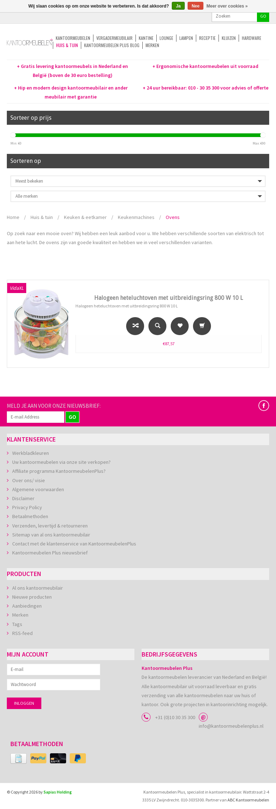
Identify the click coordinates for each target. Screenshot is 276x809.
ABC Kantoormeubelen (248, 800)
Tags (17, 624)
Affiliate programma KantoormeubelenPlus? (59, 471)
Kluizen (229, 38)
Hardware (251, 38)
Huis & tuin (67, 45)
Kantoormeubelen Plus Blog (111, 45)
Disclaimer (23, 498)
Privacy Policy (27, 507)
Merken (152, 45)
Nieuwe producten (32, 597)
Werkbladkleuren (30, 453)
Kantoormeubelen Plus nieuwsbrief (50, 552)
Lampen (186, 38)
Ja (178, 6)
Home (13, 217)
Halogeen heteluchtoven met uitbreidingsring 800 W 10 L (168, 297)
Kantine (146, 38)
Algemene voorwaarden (38, 489)
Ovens (173, 217)
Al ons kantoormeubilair (37, 588)
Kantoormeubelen (73, 38)
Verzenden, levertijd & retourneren (50, 525)
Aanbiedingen (27, 606)
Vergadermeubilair (114, 38)
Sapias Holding (57, 792)
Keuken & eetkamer (85, 217)
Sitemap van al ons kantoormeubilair (51, 534)
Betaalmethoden (30, 516)
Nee (195, 6)
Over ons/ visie (28, 480)
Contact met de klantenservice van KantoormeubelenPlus (74, 543)
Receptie (207, 38)
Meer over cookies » (227, 6)
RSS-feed (22, 633)
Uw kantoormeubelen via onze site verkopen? (61, 462)
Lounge (166, 38)
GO (263, 16)
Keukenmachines (136, 217)
